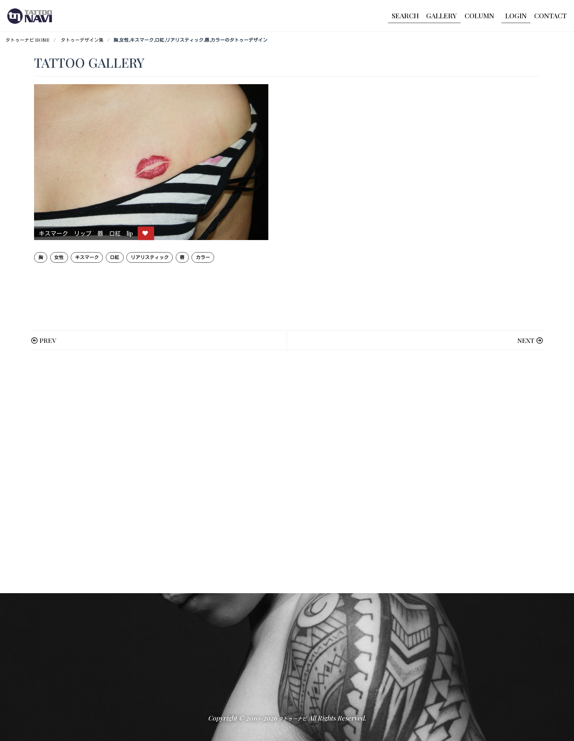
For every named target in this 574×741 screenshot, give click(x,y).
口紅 (114, 257)
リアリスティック (150, 257)
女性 (59, 257)
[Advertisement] (253, 471)
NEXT (525, 340)
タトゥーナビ (292, 718)
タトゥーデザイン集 (82, 40)
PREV (48, 340)
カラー (203, 257)
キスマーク (87, 257)
